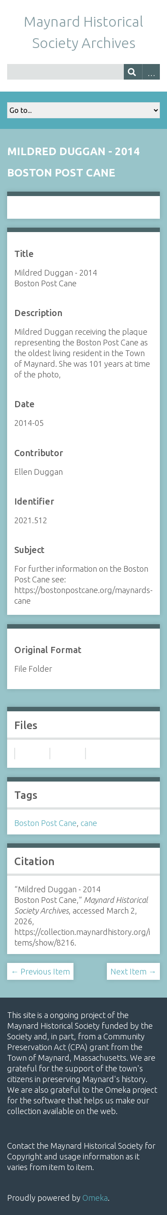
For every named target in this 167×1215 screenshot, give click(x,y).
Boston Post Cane (45, 822)
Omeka (95, 1197)
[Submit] (133, 72)
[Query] (83, 72)
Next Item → (133, 971)
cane (89, 822)
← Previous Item (40, 971)
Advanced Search (151, 72)
